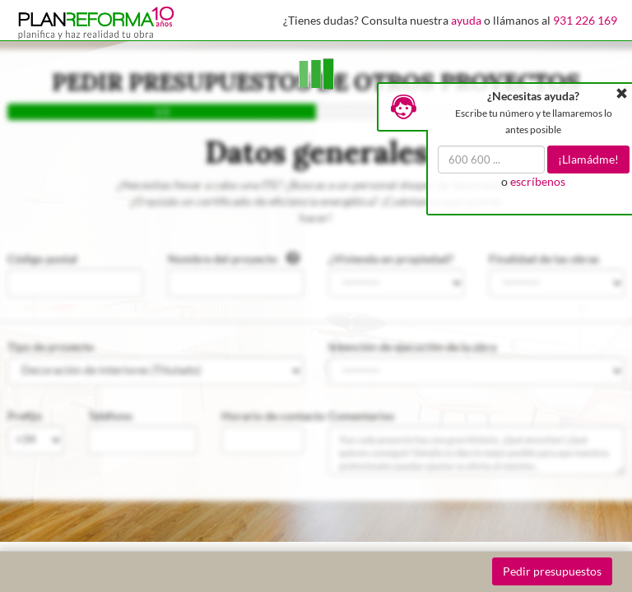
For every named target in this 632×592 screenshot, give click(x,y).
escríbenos (537, 181)
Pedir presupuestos (552, 571)
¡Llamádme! (588, 159)
